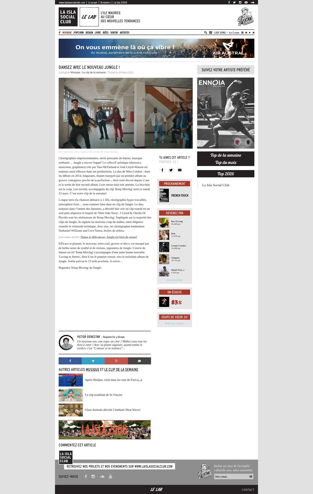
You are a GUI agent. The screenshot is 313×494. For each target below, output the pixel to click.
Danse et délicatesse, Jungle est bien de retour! (109, 237)
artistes (124, 32)
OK (250, 476)
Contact (248, 489)
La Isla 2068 (120, 2)
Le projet (92, 2)
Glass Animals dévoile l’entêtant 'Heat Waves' (113, 409)
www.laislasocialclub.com (72, 2)
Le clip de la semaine (94, 72)
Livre (98, 32)
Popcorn (79, 32)
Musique (67, 32)
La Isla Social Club (215, 185)
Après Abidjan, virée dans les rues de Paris (113, 379)
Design (89, 32)
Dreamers (105, 2)
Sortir (114, 32)
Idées (105, 32)
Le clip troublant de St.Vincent (103, 394)
